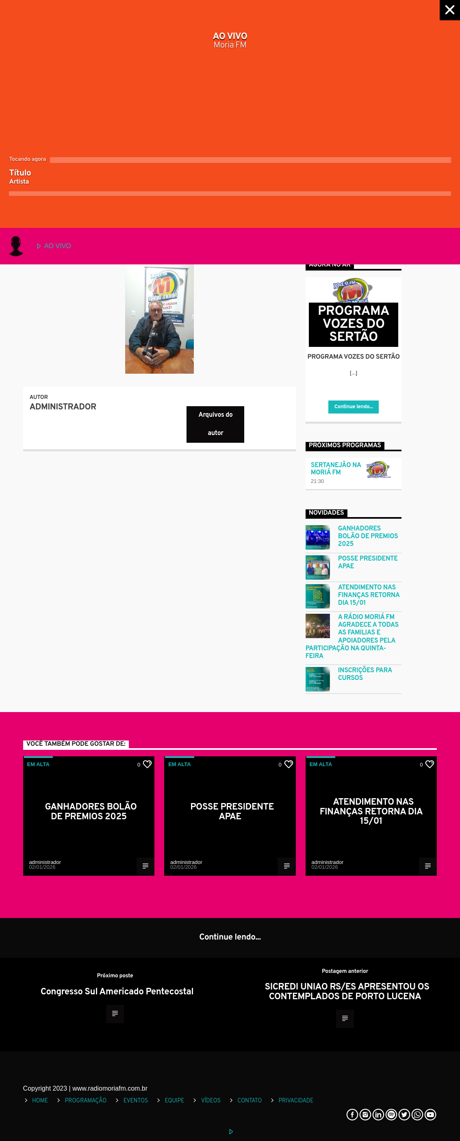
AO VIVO (38, 246)
